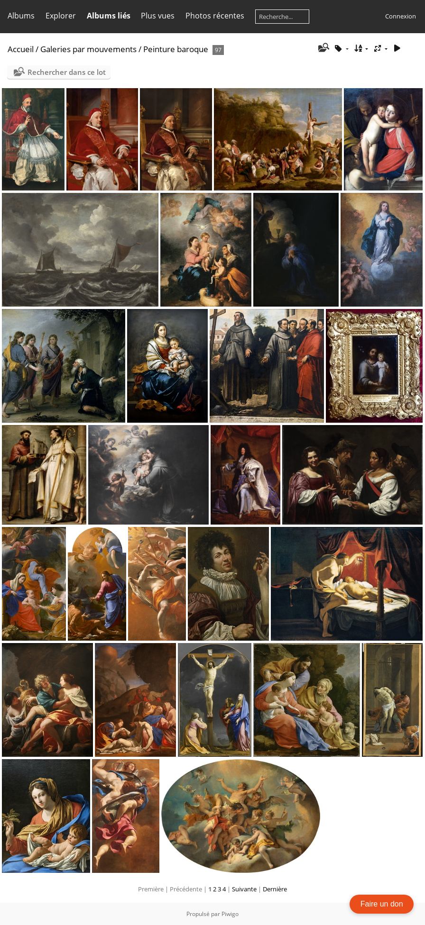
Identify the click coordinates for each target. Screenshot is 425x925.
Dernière (275, 889)
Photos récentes (214, 15)
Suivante (244, 889)
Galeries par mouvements (88, 49)
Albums (21, 15)
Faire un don (381, 904)
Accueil (21, 49)
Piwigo (230, 914)
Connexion (400, 16)
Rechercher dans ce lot (67, 72)
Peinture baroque (175, 49)
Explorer (61, 15)
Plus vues (158, 15)
